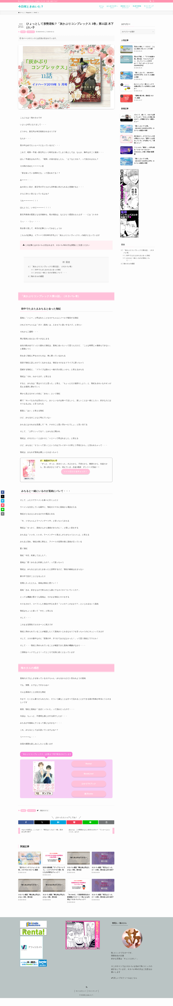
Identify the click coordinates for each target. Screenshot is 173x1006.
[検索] (153, 1)
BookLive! (89, 774)
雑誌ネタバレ (44, 810)
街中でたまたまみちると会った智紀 (48, 270)
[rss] (150, 1)
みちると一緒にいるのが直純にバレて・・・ (51, 273)
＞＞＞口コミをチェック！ (75, 472)
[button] (26, 822)
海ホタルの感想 (37, 276)
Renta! (89, 764)
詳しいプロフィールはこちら (125, 978)
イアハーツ (31, 31)
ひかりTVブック (89, 784)
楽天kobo (88, 794)
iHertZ (23, 31)
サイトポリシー (81, 991)
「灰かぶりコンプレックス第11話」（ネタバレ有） (52, 266)
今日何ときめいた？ (30, 6)
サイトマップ (92, 991)
